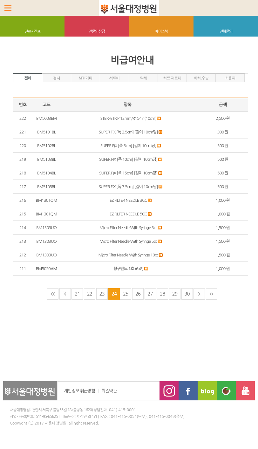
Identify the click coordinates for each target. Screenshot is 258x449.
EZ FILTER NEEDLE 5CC (129, 214)
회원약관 (109, 390)
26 (137, 293)
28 (162, 293)
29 (174, 293)
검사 (56, 77)
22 (89, 293)
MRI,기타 (85, 77)
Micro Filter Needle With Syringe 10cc (128, 255)
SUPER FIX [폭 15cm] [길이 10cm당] (128, 173)
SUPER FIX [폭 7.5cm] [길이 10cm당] (129, 187)
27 (150, 293)
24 (114, 293)
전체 (27, 77)
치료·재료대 (172, 77)
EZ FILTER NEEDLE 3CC (129, 200)
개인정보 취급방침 (79, 390)
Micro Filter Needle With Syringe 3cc (128, 228)
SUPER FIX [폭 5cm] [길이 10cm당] (128, 146)
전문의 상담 (97, 31)
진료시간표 (32, 31)
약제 (143, 77)
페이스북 (161, 31)
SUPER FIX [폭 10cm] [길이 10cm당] (128, 159)
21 (77, 293)
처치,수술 (201, 77)
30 (186, 293)
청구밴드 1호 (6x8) (128, 269)
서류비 (114, 77)
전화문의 (226, 31)
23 (102, 293)
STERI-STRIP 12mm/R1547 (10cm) (128, 118)
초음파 (230, 77)
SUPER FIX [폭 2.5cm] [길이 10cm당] (129, 132)
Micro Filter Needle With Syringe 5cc (128, 241)
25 (125, 293)
